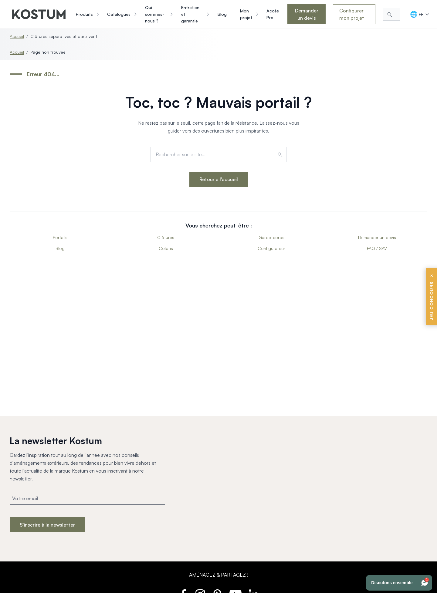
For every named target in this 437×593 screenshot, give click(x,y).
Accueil (17, 36)
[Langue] (420, 14)
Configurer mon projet (351, 14)
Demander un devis (306, 14)
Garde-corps (271, 237)
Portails (60, 237)
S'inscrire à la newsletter (47, 525)
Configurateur (271, 248)
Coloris (166, 248)
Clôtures (165, 237)
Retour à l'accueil (218, 179)
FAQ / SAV (377, 248)
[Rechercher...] (391, 14)
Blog (60, 248)
